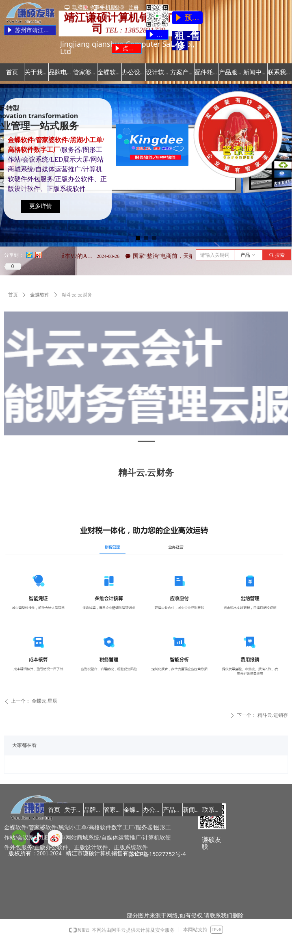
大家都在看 (24, 745)
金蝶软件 (40, 295)
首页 (13, 295)
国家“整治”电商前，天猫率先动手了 (183, 256)
